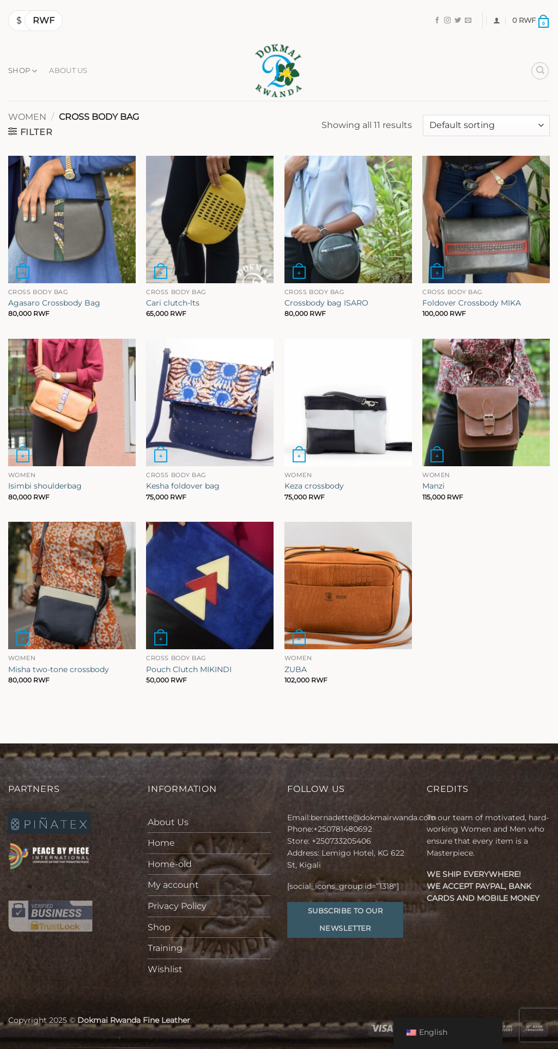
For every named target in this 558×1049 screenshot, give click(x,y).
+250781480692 (343, 829)
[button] (496, 20)
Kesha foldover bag (183, 486)
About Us (68, 70)
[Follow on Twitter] (457, 21)
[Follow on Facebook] (437, 21)
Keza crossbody (314, 486)
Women (27, 117)
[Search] (540, 71)
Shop (22, 71)
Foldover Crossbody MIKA (471, 303)
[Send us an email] (468, 21)
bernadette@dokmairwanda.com (373, 817)
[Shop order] (486, 125)
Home (161, 843)
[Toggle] (264, 821)
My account (173, 885)
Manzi (433, 486)
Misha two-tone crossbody (58, 669)
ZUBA (295, 669)
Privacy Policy (177, 906)
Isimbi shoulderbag (45, 486)
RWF (43, 20)
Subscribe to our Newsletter (345, 919)
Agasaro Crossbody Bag (54, 303)
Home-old (170, 864)
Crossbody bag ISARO (326, 303)
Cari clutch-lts (172, 303)
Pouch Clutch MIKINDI (189, 669)
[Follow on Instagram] (447, 21)
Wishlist (165, 969)
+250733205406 (341, 841)
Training (165, 948)
